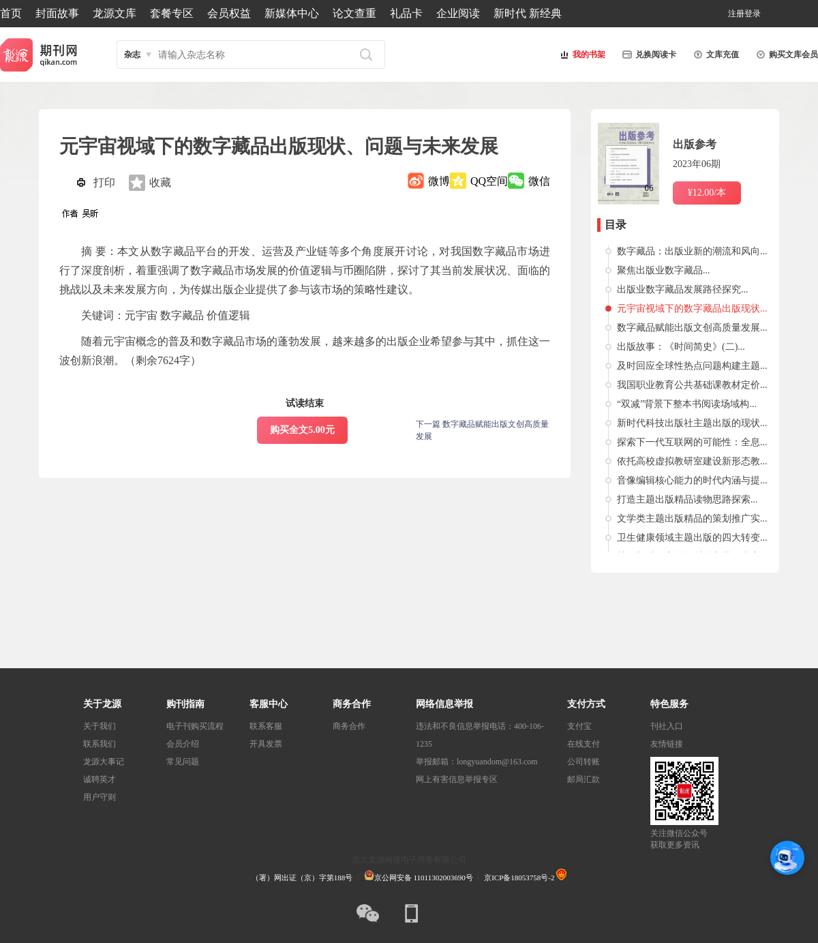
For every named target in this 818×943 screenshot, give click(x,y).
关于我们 (99, 726)
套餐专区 (172, 13)
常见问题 (182, 761)
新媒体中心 (291, 13)
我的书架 (580, 54)
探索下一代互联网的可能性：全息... (692, 442)
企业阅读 (458, 13)
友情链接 (666, 744)
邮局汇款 (583, 779)
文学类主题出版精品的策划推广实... (692, 518)
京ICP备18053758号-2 (519, 877)
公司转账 (583, 761)
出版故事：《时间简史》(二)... (681, 347)
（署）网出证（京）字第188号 (302, 877)
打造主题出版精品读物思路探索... (687, 499)
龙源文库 (114, 13)
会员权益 (229, 13)
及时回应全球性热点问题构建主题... (692, 366)
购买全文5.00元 (302, 430)
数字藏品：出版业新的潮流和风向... (692, 251)
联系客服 (265, 726)
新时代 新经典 (528, 13)
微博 (439, 181)
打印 (104, 182)
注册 (736, 13)
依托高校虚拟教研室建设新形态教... (692, 461)
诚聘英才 (99, 779)
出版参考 (694, 144)
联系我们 (99, 744)
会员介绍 (182, 744)
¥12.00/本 (707, 193)
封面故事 (57, 13)
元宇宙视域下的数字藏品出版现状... (692, 308)
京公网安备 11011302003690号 (418, 877)
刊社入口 (666, 726)
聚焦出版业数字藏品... (663, 270)
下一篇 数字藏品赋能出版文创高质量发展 (482, 430)
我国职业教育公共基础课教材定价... (692, 385)
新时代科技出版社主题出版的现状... (692, 423)
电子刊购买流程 (195, 726)
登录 (752, 13)
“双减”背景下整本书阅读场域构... (687, 404)
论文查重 (354, 13)
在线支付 (583, 744)
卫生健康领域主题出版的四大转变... (692, 538)
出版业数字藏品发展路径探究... (682, 289)
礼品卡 (406, 13)
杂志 (132, 54)
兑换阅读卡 (647, 54)
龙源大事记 (103, 761)
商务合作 (349, 726)
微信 (539, 181)
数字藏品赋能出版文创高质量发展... (692, 328)
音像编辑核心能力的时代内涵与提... (692, 480)
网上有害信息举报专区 (457, 779)
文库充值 (714, 54)
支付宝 (579, 726)
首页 (11, 13)
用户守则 (99, 797)
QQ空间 (489, 181)
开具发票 (265, 744)
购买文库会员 (785, 54)
